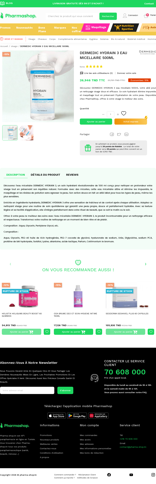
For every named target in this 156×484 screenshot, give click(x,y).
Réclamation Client (87, 475)
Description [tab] (15, 174)
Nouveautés (24, 27)
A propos (44, 457)
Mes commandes (88, 435)
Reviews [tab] (72, 174)
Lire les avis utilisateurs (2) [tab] (96, 73)
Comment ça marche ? (64, 478)
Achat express (130, 121)
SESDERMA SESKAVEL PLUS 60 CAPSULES (127, 313)
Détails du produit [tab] (45, 174)
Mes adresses (87, 444)
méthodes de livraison (87, 478)
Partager (112, 134)
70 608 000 (125, 372)
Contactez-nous (48, 448)
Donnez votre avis (126, 73)
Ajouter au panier (96, 121)
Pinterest (126, 134)
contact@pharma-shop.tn (133, 447)
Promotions (46, 435)
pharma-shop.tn (28, 475)
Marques (60, 27)
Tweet (119, 134)
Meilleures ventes (49, 444)
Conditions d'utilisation (51, 453)
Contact (149, 3)
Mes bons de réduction (91, 453)
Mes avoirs (85, 439)
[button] (150, 15)
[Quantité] (110, 114)
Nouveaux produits (49, 439)
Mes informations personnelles (95, 448)
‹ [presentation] (10, 263)
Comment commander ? (65, 475)
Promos (5, 27)
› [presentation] (145, 263)
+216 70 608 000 (128, 439)
